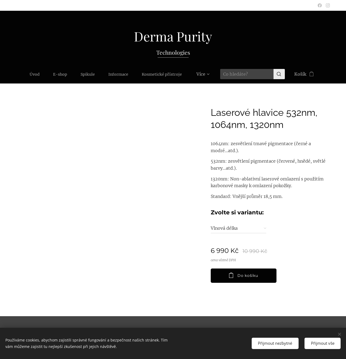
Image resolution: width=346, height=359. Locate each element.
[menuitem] (18, 74)
